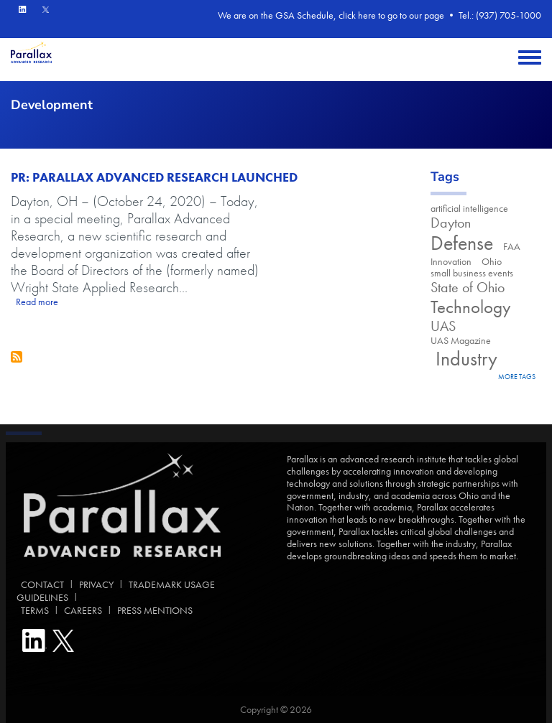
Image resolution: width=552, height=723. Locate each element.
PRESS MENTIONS (155, 610)
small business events (472, 272)
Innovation (451, 261)
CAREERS (83, 610)
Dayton (451, 223)
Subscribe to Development (16, 357)
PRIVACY (96, 584)
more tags (516, 376)
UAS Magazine (461, 340)
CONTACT (40, 584)
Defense (462, 243)
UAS (443, 326)
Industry (464, 358)
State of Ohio (468, 288)
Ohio (492, 261)
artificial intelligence (469, 208)
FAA (511, 246)
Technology (471, 307)
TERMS (33, 610)
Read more (37, 301)
